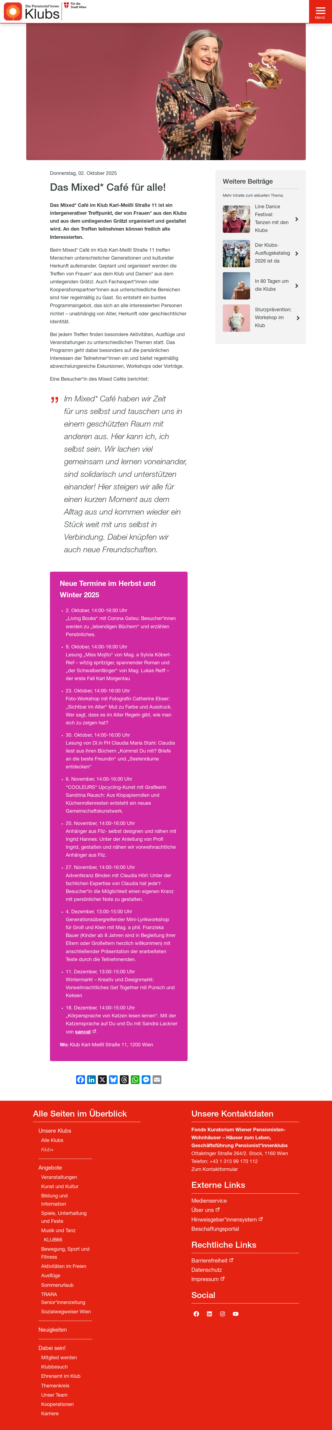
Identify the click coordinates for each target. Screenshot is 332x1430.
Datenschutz (206, 1270)
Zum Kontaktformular (214, 1169)
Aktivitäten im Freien (63, 1266)
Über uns (202, 1211)
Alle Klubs (52, 1140)
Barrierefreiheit (209, 1261)
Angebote (50, 1168)
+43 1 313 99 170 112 (234, 1161)
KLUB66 (53, 1240)
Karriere (50, 1414)
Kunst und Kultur (59, 1187)
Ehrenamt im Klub (61, 1376)
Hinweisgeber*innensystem (224, 1220)
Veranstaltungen (59, 1177)
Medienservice (209, 1201)
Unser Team (54, 1395)
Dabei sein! (52, 1349)
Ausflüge (50, 1276)
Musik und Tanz (58, 1231)
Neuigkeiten (52, 1330)
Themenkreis (55, 1386)
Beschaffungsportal (215, 1229)
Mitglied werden (59, 1358)
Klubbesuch (54, 1367)
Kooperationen (57, 1404)
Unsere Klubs (54, 1131)
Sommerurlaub (57, 1285)
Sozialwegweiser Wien (66, 1312)
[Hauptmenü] (320, 11)
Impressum (205, 1280)
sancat (83, 1032)
